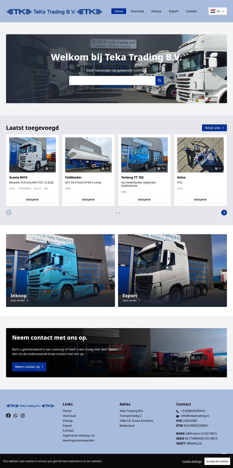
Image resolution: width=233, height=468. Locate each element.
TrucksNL (29, 463)
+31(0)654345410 (193, 411)
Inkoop (156, 11)
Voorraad (137, 11)
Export (173, 11)
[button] (9, 212)
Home (118, 11)
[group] (32, 170)
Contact (191, 11)
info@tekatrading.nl (195, 416)
